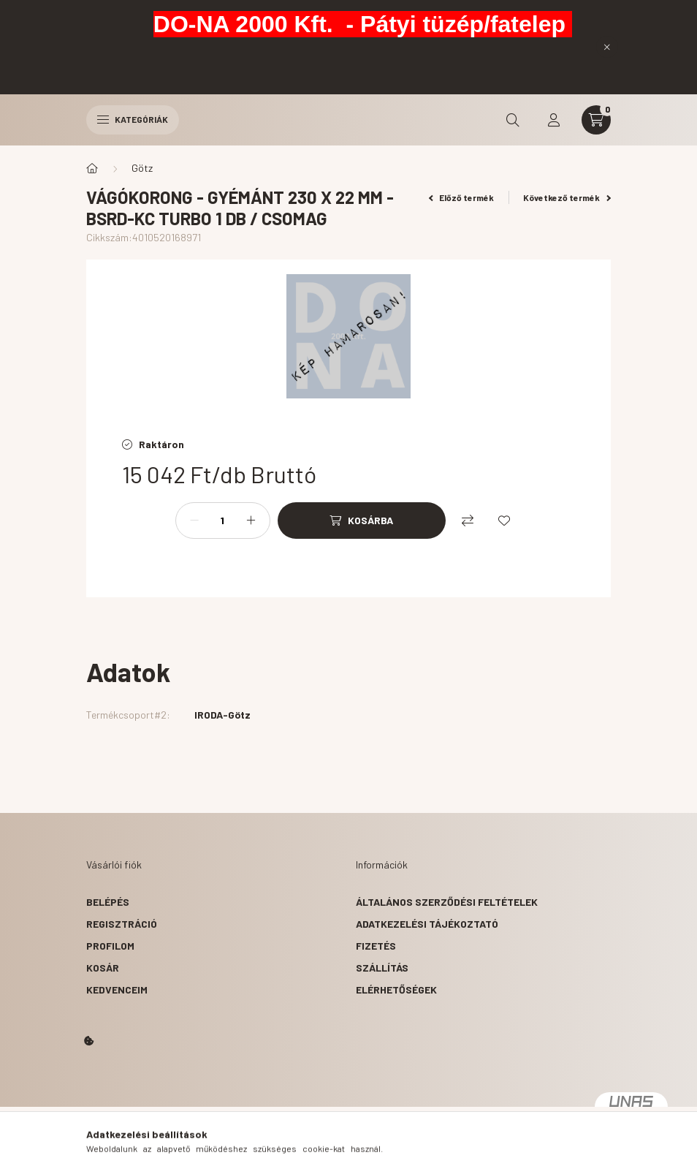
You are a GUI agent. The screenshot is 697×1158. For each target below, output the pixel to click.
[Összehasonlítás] (467, 520)
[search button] (512, 120)
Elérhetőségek (396, 989)
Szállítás (382, 967)
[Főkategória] (92, 168)
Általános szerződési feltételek (447, 902)
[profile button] (553, 120)
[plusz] (251, 520)
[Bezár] (607, 47)
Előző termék (462, 197)
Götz (142, 168)
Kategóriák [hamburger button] (132, 119)
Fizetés (376, 945)
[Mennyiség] (222, 520)
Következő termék (567, 197)
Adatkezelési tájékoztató (427, 923)
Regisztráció (121, 923)
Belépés (107, 902)
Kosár (102, 967)
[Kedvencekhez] (504, 520)
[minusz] (194, 520)
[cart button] (596, 120)
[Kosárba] (362, 520)
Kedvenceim (117, 989)
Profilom (110, 945)
